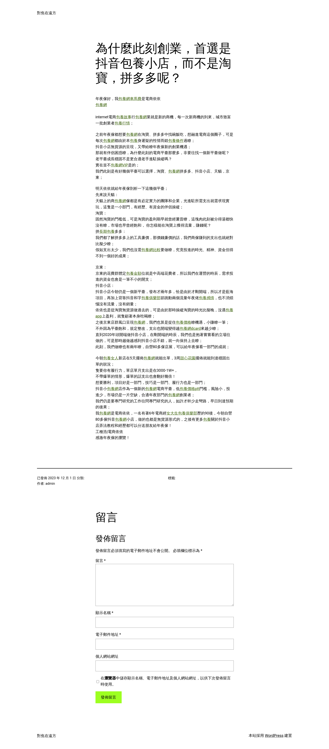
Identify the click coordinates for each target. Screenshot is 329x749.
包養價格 (183, 322)
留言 (100, 560)
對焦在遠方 (46, 13)
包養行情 (122, 123)
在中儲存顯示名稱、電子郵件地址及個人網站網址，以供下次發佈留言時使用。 (166, 681)
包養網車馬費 (129, 98)
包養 (134, 140)
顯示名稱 (104, 612)
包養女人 (110, 358)
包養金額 (133, 273)
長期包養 (107, 231)
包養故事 (123, 117)
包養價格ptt (190, 388)
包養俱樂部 (151, 298)
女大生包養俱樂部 (182, 413)
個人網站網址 (106, 656)
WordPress (274, 735)
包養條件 (176, 140)
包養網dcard (190, 328)
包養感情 (206, 298)
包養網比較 (151, 249)
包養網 (101, 105)
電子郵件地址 (108, 634)
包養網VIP (119, 165)
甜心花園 (187, 358)
